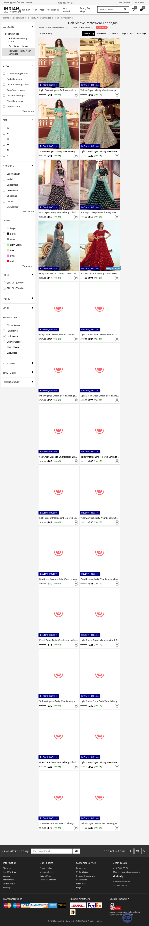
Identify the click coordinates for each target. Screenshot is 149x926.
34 (8, 133)
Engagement (13, 206)
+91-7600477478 (120, 868)
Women (26, 9)
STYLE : (42, 27)
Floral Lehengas (15, 100)
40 (8, 149)
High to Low (127, 33)
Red (10, 261)
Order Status (82, 871)
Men (35, 9)
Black (11, 233)
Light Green (14, 244)
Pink (10, 255)
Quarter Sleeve (14, 341)
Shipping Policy (47, 871)
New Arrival (66, 9)
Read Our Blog (9, 871)
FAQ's (78, 887)
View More (28, 111)
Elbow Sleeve (13, 325)
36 (8, 138)
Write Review (8, 883)
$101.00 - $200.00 (15, 282)
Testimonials (8, 879)
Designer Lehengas (16, 95)
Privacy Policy (46, 868)
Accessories (53, 9)
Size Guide (81, 883)
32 (8, 127)
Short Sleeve (13, 347)
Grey (11, 239)
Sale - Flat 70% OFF (66, 3)
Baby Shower (13, 173)
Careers (6, 875)
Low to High (141, 33)
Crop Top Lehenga (16, 89)
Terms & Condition (48, 879)
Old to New (114, 33)
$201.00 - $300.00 (15, 288)
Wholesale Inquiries (121, 881)
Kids (42, 9)
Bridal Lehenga (14, 78)
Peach (11, 250)
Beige (11, 228)
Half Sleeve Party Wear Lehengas (19, 52)
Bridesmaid (12, 184)
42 (8, 155)
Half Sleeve (12, 336)
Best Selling (89, 33)
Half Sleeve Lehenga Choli (18, 40)
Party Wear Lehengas (18, 46)
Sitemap (6, 887)
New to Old (101, 33)
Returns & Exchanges (85, 875)
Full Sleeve (12, 330)
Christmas (12, 195)
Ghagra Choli (13, 106)
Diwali (10, 201)
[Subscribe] (76, 851)
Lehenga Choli (12, 33)
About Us (7, 868)
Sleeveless (12, 352)
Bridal (10, 179)
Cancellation (81, 879)
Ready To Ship (85, 9)
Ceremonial (12, 190)
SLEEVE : (74, 27)
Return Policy (46, 875)
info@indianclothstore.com (126, 871)
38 (8, 144)
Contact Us (138, 2)
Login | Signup (122, 2)
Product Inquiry (120, 885)
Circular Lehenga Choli (18, 84)
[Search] (125, 9)
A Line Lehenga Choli (17, 73)
